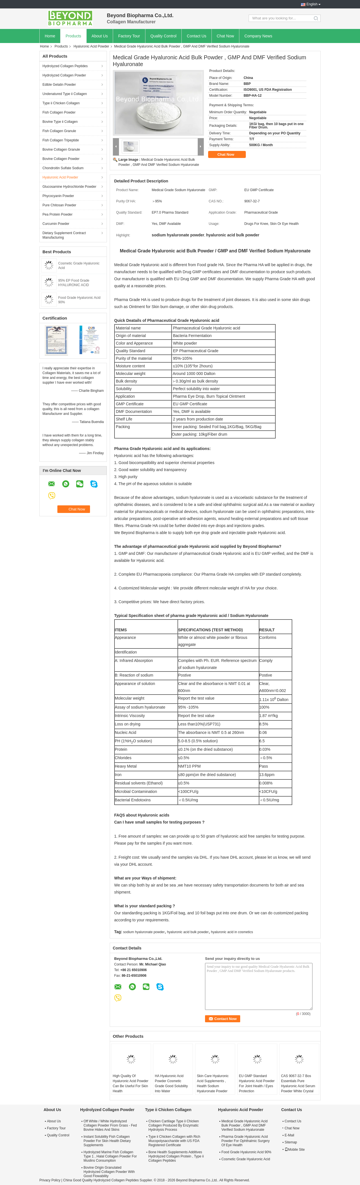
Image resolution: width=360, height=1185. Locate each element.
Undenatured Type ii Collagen (64, 94)
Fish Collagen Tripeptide (60, 140)
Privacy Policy (49, 1180)
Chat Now (225, 36)
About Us (100, 36)
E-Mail (289, 1135)
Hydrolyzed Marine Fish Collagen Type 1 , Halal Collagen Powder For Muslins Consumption (110, 1156)
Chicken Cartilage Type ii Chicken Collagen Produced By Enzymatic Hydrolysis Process (173, 1125)
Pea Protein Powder (57, 214)
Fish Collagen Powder (58, 112)
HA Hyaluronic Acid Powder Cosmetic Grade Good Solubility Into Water (171, 1083)
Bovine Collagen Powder (60, 159)
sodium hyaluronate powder (144, 932)
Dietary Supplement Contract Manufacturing (64, 235)
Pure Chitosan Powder (59, 205)
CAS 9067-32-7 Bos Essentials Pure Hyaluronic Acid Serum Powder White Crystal (298, 1083)
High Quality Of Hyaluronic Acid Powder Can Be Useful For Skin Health (130, 1083)
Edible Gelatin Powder (59, 85)
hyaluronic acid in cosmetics (232, 932)
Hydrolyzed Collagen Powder (64, 75)
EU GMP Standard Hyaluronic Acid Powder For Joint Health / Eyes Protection (257, 1083)
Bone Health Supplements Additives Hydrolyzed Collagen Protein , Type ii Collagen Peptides (176, 1156)
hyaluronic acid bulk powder (188, 932)
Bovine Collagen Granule (61, 149)
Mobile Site (295, 1150)
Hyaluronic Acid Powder (91, 46)
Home (50, 36)
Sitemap (291, 1142)
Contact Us (196, 36)
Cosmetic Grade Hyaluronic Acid (245, 1159)
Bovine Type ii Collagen (60, 122)
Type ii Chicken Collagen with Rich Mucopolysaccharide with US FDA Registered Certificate (174, 1141)
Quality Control (163, 36)
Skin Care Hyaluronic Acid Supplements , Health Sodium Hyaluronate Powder (213, 1083)
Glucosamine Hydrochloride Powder (69, 187)
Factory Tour (129, 36)
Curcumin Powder (55, 224)
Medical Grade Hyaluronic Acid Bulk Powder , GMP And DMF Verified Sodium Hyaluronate (244, 1125)
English (312, 4)
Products (73, 36)
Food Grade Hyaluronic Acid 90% (246, 1152)
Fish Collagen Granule (59, 131)
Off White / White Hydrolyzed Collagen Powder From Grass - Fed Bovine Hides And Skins (110, 1125)
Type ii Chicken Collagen (61, 103)
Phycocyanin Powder (58, 196)
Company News (258, 36)
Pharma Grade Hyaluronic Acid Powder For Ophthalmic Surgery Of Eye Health (245, 1141)
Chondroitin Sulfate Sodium (63, 168)
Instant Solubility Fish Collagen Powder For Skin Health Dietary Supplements (107, 1141)
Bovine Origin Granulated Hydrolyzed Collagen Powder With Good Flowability (109, 1172)
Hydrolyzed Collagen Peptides (65, 66)
